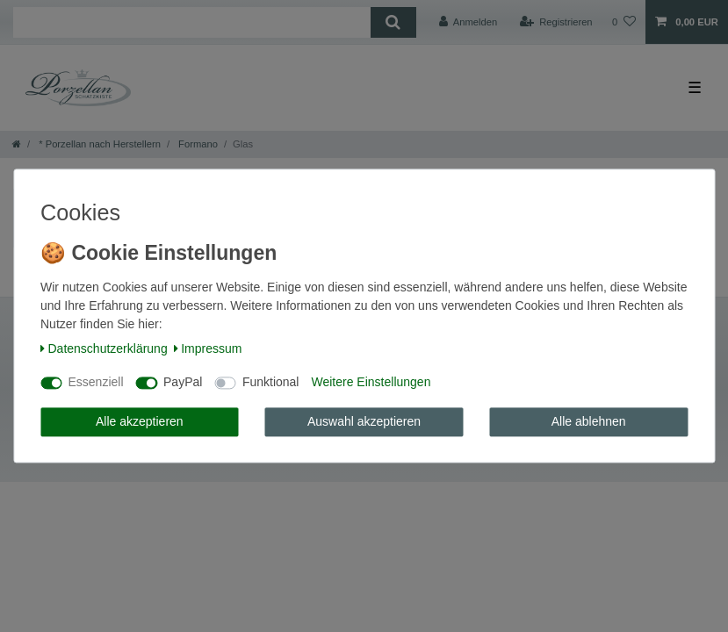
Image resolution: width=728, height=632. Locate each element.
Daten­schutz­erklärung (104, 348)
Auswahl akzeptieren (364, 421)
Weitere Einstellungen (370, 383)
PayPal (182, 383)
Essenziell (96, 383)
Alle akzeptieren (140, 421)
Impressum (208, 348)
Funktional (270, 383)
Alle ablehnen (588, 421)
